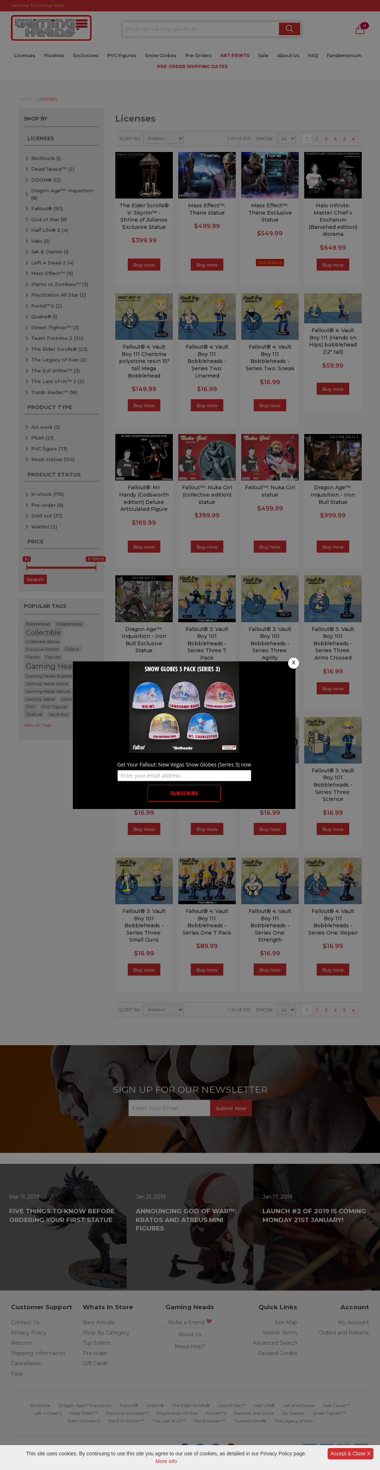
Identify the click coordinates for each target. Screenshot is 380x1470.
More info (166, 1461)
